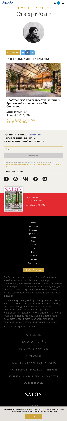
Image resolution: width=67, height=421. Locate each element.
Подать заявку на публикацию (33, 362)
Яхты (33, 248)
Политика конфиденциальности (33, 376)
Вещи (33, 237)
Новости (33, 223)
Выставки (33, 245)
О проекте (33, 334)
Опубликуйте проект (33, 270)
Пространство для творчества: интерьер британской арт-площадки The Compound (33, 103)
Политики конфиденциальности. (46, 411)
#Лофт (35, 120)
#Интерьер (13, 120)
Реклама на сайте (33, 341)
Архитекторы (24, 7)
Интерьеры (33, 226)
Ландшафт (33, 230)
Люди (33, 241)
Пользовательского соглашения (17, 164)
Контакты (33, 355)
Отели (33, 252)
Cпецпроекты (33, 263)
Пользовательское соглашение (33, 369)
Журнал (33, 259)
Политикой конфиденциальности (40, 164)
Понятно (33, 417)
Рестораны (33, 256)
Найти (55, 3)
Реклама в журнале (33, 348)
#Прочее (25, 120)
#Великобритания (17, 122)
